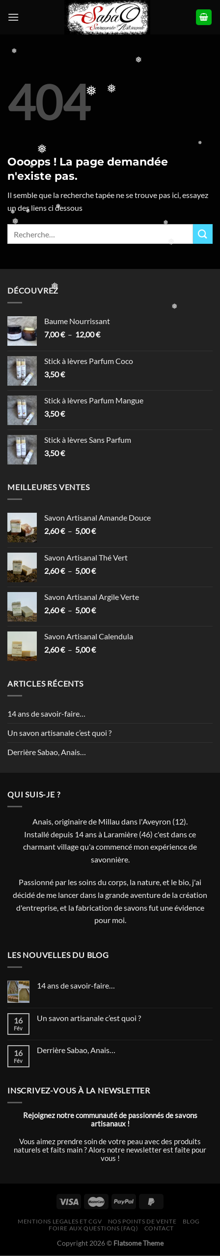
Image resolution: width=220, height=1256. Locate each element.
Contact (159, 1228)
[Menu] (13, 17)
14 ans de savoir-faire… (46, 713)
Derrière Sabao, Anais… (46, 752)
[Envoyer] (203, 233)
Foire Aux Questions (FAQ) (93, 1228)
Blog (191, 1221)
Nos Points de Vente (142, 1221)
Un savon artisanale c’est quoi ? (59, 732)
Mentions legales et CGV (60, 1221)
